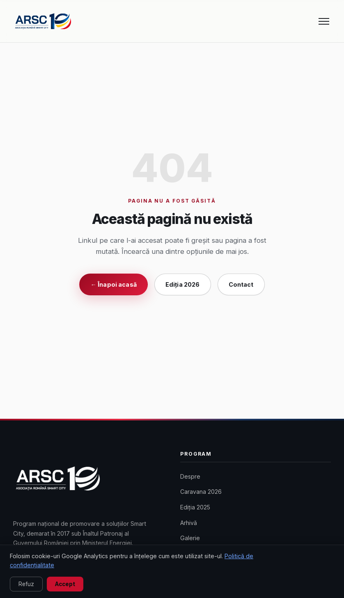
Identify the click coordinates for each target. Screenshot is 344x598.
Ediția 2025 (195, 507)
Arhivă (188, 522)
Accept (65, 584)
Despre (190, 476)
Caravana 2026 (201, 491)
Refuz (26, 584)
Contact (241, 284)
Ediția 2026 (182, 284)
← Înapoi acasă (113, 284)
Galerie (190, 537)
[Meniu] (324, 21)
